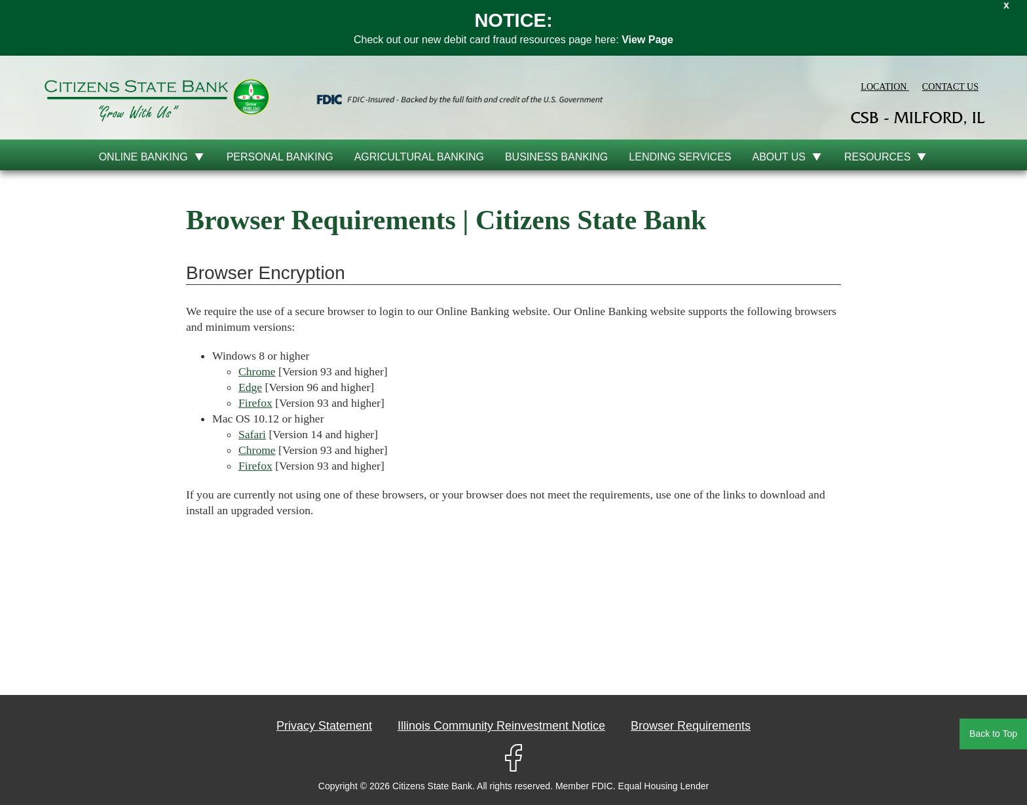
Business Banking (556, 156)
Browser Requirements (691, 725)
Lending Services (680, 156)
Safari (252, 434)
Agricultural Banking (419, 156)
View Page (647, 39)
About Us (779, 156)
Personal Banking (280, 156)
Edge (250, 387)
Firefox (255, 402)
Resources (877, 156)
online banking (143, 156)
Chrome (257, 371)
